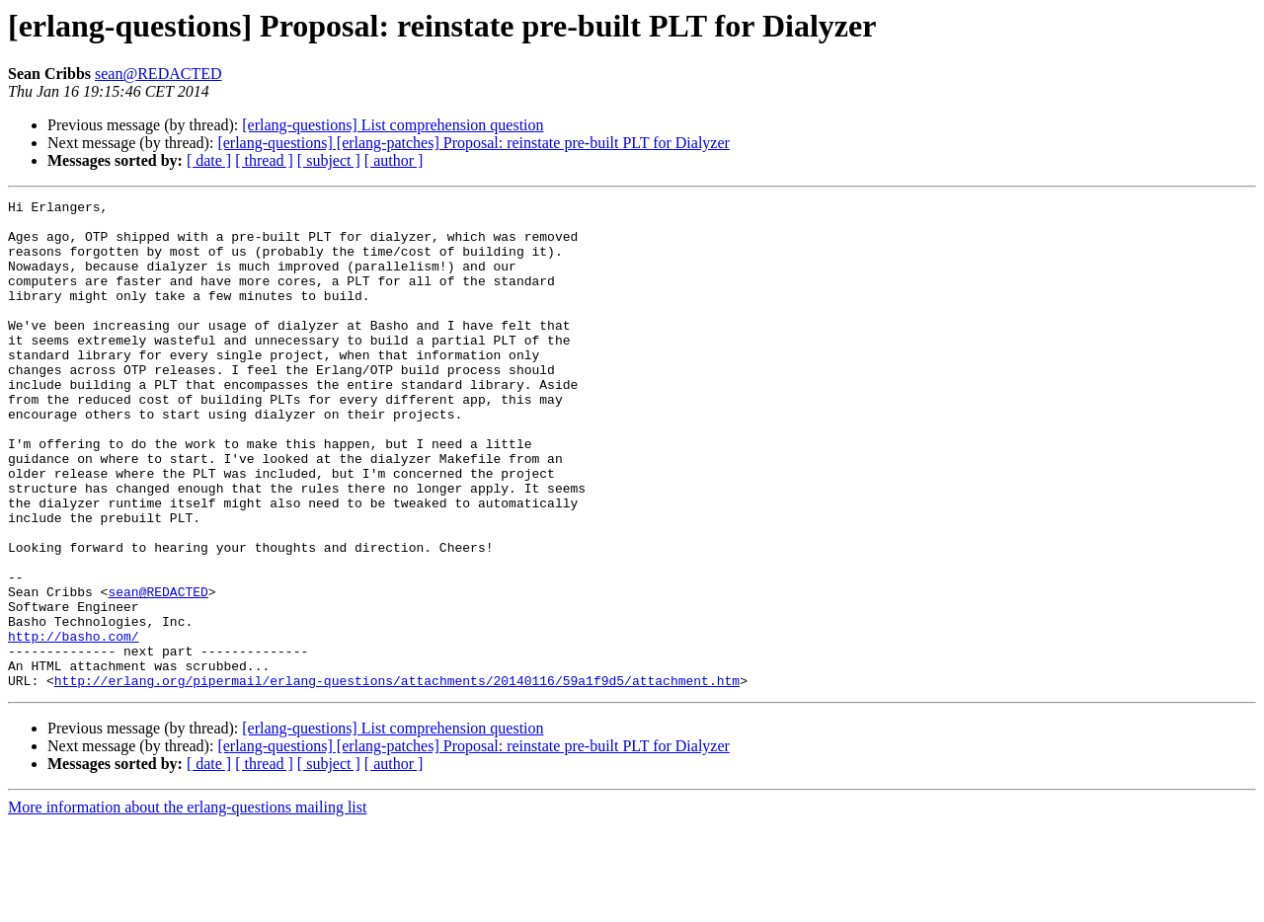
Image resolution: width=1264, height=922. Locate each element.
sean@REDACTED (158, 73)
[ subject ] (328, 160)
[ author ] (394, 160)
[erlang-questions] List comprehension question (392, 124)
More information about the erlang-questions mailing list (187, 904)
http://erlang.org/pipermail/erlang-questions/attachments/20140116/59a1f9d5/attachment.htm (397, 778)
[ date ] (209, 160)
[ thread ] (264, 160)
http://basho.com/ (73, 724)
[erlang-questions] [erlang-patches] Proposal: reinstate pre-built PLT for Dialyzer (473, 142)
